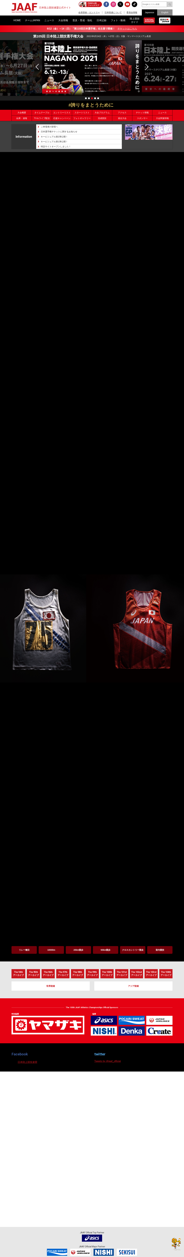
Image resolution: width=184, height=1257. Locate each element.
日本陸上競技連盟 (27, 1062)
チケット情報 (142, 112)
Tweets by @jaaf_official (107, 1061)
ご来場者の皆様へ (49, 126)
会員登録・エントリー (89, 12)
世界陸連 (50, 986)
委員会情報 (131, 12)
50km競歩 (106, 950)
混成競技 (102, 118)
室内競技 (160, 950)
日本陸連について (113, 12)
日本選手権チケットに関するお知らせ (59, 131)
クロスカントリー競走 (133, 950)
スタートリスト (82, 112)
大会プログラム (102, 112)
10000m (51, 950)
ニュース (162, 112)
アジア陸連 (133, 986)
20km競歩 (78, 950)
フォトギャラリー (82, 118)
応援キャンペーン (62, 118)
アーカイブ (18, 972)
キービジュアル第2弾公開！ (54, 136)
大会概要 (21, 112)
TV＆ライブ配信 (42, 118)
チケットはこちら (127, 28)
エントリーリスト (62, 112)
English (164, 12)
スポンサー (142, 118)
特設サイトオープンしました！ (56, 146)
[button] (146, 67)
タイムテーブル (41, 112)
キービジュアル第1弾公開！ (54, 141)
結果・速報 (21, 118)
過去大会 (122, 118)
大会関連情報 (162, 118)
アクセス (122, 112)
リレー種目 (24, 950)
